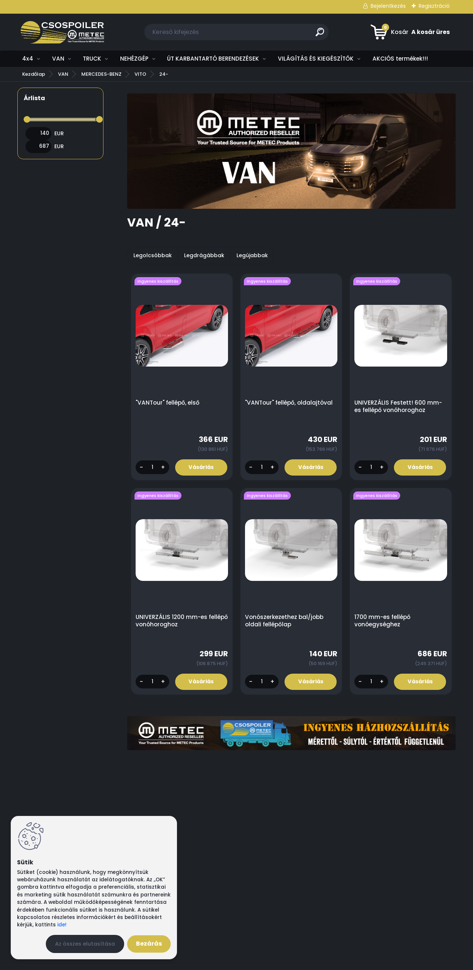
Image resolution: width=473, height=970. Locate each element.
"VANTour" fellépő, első (168, 402)
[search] (320, 35)
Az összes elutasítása (85, 943)
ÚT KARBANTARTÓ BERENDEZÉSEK (213, 58)
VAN (58, 58)
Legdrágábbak (204, 255)
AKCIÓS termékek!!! (400, 58)
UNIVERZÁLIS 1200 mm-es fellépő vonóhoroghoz (171, 621)
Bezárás (149, 943)
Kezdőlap (33, 74)
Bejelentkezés (388, 6)
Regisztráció (434, 6)
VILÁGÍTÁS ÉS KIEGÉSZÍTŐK (316, 58)
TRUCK (92, 58)
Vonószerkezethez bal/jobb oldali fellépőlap (284, 621)
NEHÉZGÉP (134, 58)
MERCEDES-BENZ (101, 74)
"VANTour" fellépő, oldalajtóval (289, 402)
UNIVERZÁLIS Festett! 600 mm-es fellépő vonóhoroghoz (398, 406)
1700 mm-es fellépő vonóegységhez (383, 621)
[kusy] (152, 467)
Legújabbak (252, 255)
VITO (140, 74)
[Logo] (62, 32)
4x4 (27, 58)
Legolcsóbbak (152, 255)
